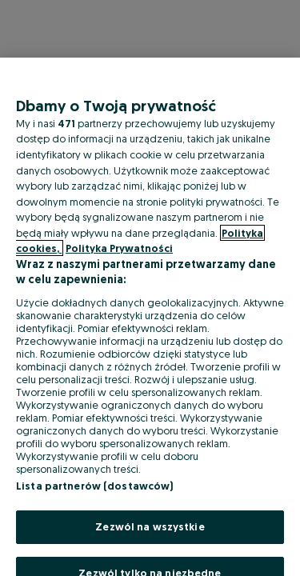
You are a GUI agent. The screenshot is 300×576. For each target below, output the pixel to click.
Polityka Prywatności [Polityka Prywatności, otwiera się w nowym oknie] (119, 248)
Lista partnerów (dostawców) (95, 485)
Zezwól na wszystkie (149, 526)
